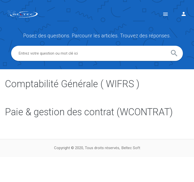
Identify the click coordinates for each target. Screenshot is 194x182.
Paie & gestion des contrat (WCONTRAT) (89, 112)
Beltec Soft (131, 148)
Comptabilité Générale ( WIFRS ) (72, 83)
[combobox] (97, 53)
